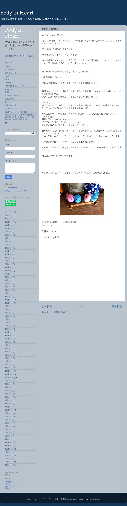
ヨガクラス (10, 79)
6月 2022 (9, 316)
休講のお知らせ (11, 96)
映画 (7, 92)
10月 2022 (9, 303)
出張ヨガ (9, 109)
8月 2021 (9, 345)
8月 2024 (9, 258)
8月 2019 (9, 416)
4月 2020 (9, 394)
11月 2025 (9, 225)
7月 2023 (9, 280)
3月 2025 (9, 241)
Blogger (98, 499)
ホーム (82, 306)
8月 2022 (9, 309)
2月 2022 (9, 326)
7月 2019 (9, 420)
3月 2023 (9, 290)
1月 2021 (9, 368)
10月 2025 (9, 228)
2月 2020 (9, 400)
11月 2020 (9, 374)
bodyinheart (13, 187)
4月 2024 (9, 264)
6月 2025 (9, 235)
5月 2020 (9, 391)
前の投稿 (117, 306)
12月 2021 (9, 332)
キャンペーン (10, 70)
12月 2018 (9, 442)
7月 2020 (9, 387)
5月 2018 (9, 465)
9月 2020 (9, 381)
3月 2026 (9, 215)
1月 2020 (9, 404)
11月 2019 (9, 407)
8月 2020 (9, 384)
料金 (7, 123)
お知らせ (9, 66)
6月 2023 (9, 284)
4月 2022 (9, 322)
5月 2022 (9, 319)
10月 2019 (9, 410)
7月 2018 (9, 459)
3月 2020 (9, 397)
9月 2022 (9, 306)
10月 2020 (9, 378)
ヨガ (50, 226)
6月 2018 (9, 462)
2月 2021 (9, 365)
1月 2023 (9, 297)
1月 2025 (9, 248)
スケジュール (10, 73)
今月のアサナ (10, 105)
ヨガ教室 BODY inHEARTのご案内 (19, 56)
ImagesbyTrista (73, 499)
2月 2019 (9, 436)
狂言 (7, 102)
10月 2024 (9, 254)
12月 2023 (9, 267)
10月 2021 (9, 339)
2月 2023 (9, 293)
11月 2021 (9, 335)
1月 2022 (9, 329)
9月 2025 (9, 232)
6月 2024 (9, 261)
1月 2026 (9, 219)
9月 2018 (9, 452)
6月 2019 (9, 423)
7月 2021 (9, 348)
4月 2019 (9, 429)
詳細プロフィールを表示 (15, 191)
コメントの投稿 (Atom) (56, 312)
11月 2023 (9, 271)
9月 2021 (9, 342)
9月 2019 (9, 413)
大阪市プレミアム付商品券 (16, 112)
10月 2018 (9, 449)
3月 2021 (9, 361)
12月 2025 (9, 222)
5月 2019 (9, 426)
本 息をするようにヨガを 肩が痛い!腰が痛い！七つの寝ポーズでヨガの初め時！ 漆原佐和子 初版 (20, 117)
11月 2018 (9, 446)
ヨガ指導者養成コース (14, 86)
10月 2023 (9, 274)
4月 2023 (9, 287)
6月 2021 (9, 352)
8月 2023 (9, 277)
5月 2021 (9, 355)
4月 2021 (9, 358)
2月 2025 (9, 245)
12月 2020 (9, 371)
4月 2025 (9, 238)
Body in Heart (17, 13)
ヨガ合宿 (9, 83)
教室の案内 (10, 99)
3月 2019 (9, 433)
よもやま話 (10, 89)
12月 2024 (9, 251)
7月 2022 (9, 313)
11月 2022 (9, 300)
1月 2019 (9, 439)
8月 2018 (9, 455)
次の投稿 (47, 306)
